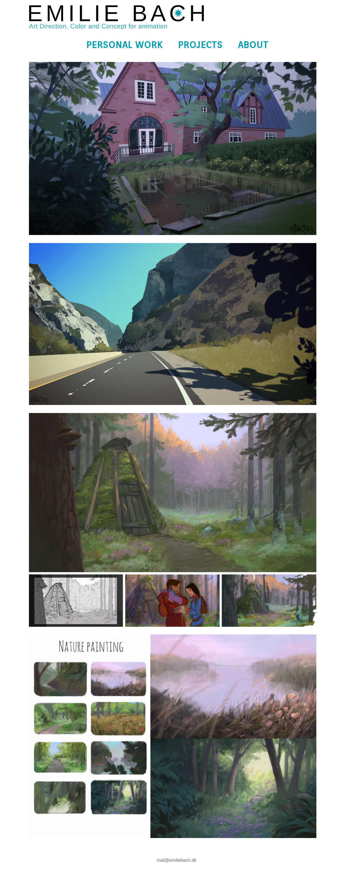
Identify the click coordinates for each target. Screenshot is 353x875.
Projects (200, 44)
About (253, 44)
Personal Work (124, 44)
